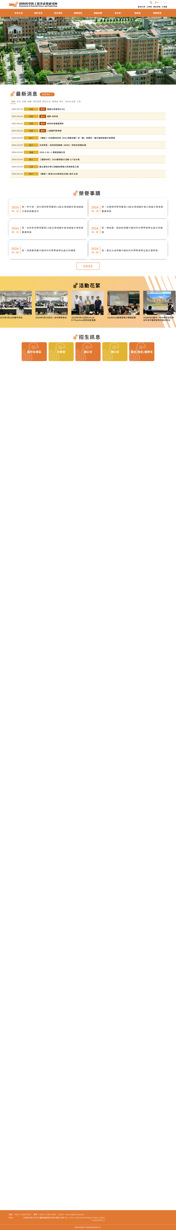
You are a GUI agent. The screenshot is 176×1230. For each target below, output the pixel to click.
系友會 (118, 12)
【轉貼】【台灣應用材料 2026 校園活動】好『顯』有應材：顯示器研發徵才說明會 (77, 137)
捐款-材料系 (52, 116)
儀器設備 (98, 12)
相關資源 (157, 12)
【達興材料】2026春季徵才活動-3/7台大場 (59, 159)
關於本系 (38, 12)
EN (165, 2)
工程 (79, 101)
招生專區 (58, 12)
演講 (29, 101)
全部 (13, 101)
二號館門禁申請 (54, 130)
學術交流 (46, 101)
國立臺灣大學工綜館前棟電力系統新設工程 (59, 166)
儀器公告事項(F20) (56, 109)
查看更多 (47, 94)
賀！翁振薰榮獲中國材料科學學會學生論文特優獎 (49, 250)
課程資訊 (78, 12)
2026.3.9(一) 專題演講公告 (52, 152)
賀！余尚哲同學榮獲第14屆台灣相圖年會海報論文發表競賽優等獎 (52, 230)
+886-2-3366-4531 (22, 1214)
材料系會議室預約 (55, 123)
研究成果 (37, 101)
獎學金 (55, 101)
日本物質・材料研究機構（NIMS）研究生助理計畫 (62, 145)
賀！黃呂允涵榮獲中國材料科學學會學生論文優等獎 (130, 250)
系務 (24, 101)
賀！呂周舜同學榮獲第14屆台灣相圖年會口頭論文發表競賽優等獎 (132, 209)
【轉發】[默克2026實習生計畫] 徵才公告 (58, 173)
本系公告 (19, 12)
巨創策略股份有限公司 (93, 1227)
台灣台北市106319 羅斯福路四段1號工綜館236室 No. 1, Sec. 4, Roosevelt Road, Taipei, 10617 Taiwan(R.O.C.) (64, 1218)
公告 (18, 101)
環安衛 (137, 12)
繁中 (157, 2)
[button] (4, 306)
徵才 (62, 101)
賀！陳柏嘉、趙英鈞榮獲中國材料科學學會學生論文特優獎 (132, 230)
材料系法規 (70, 101)
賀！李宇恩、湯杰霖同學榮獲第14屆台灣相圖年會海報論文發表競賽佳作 (52, 209)
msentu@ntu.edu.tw (75, 1214)
